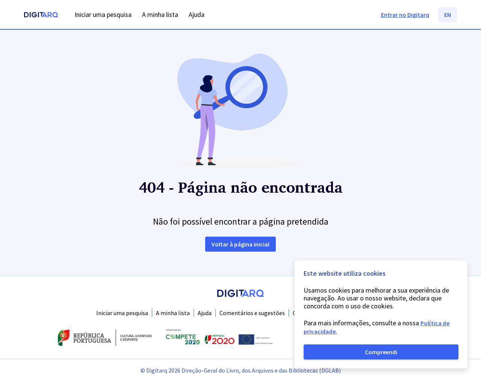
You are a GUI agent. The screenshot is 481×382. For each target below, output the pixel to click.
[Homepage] (41, 16)
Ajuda (205, 313)
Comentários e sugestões (252, 313)
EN (447, 14)
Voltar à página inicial (240, 244)
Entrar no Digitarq (405, 14)
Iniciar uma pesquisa (122, 313)
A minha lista (173, 313)
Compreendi (381, 352)
